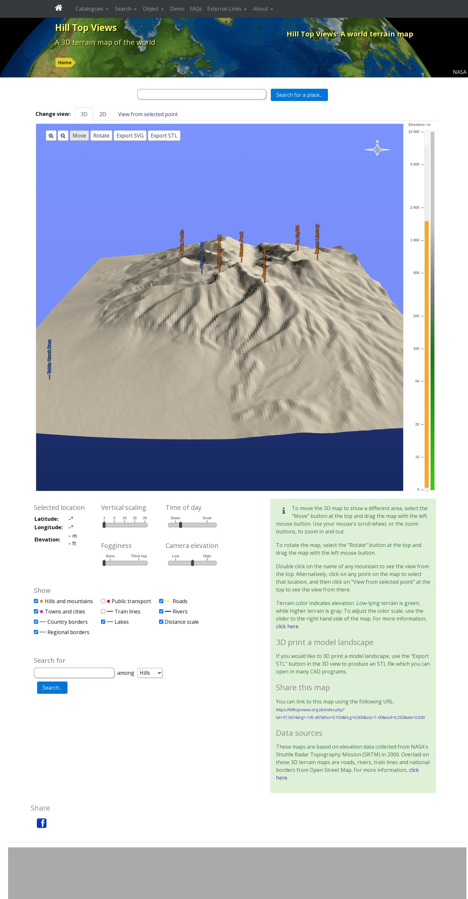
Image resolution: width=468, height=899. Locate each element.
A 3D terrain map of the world (105, 42)
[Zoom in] (51, 135)
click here (287, 626)
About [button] (261, 8)
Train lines (127, 611)
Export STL (164, 135)
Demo (177, 8)
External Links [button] (225, 8)
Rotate (101, 135)
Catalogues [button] (90, 8)
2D (102, 114)
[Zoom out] (63, 135)
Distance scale (182, 621)
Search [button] (124, 8)
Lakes (122, 621)
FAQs (196, 8)
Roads (180, 601)
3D (84, 114)
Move (79, 135)
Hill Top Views (86, 27)
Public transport (131, 601)
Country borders (67, 621)
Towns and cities (65, 611)
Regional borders (68, 632)
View (148, 114)
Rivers (180, 611)
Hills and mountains (69, 601)
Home (65, 62)
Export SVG (130, 135)
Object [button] (151, 8)
